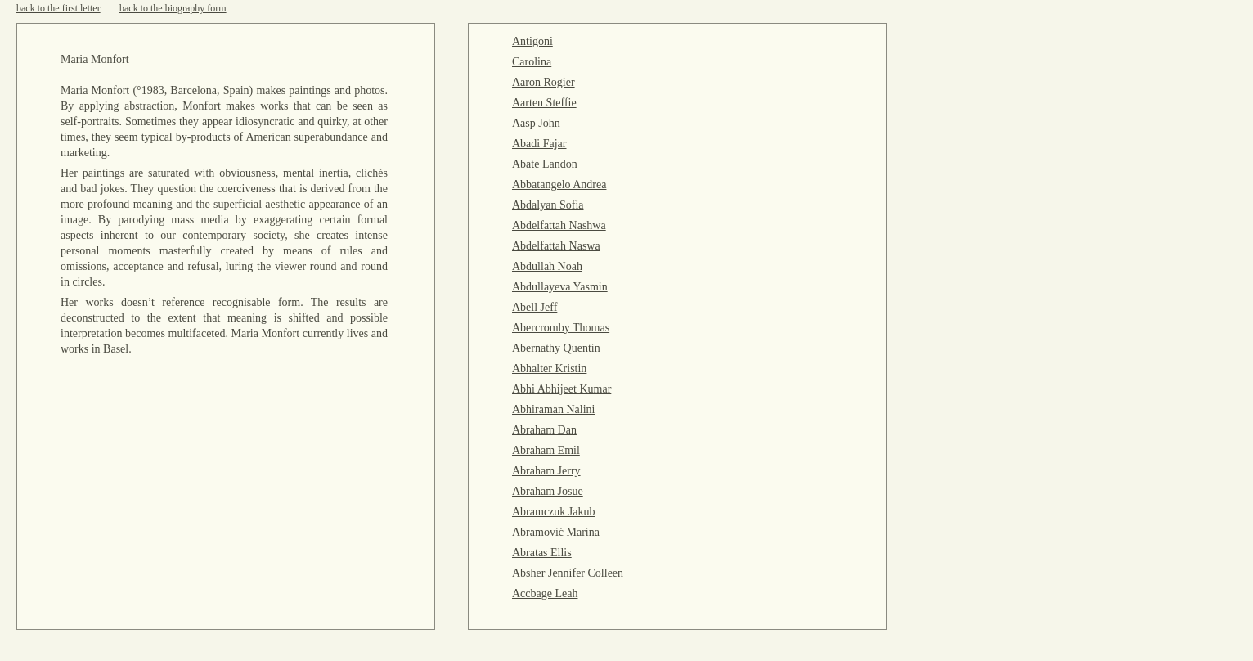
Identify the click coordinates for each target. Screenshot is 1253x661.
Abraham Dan (544, 430)
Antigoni (532, 41)
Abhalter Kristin (549, 368)
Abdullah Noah (547, 266)
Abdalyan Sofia (547, 205)
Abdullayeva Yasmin (560, 287)
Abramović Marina (556, 532)
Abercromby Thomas (560, 328)
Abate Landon (544, 164)
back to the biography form (173, 8)
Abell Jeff (534, 307)
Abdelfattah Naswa (556, 246)
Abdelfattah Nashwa (559, 225)
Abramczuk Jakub (553, 512)
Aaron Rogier (543, 82)
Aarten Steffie (544, 103)
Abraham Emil (546, 450)
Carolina (531, 62)
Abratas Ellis (542, 552)
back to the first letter (58, 8)
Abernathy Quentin (556, 348)
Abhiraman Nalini (553, 409)
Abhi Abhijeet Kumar (561, 389)
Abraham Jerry (546, 471)
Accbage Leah (544, 593)
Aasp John (536, 123)
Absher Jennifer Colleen (567, 573)
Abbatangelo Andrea (559, 184)
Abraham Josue (547, 491)
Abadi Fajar (539, 143)
